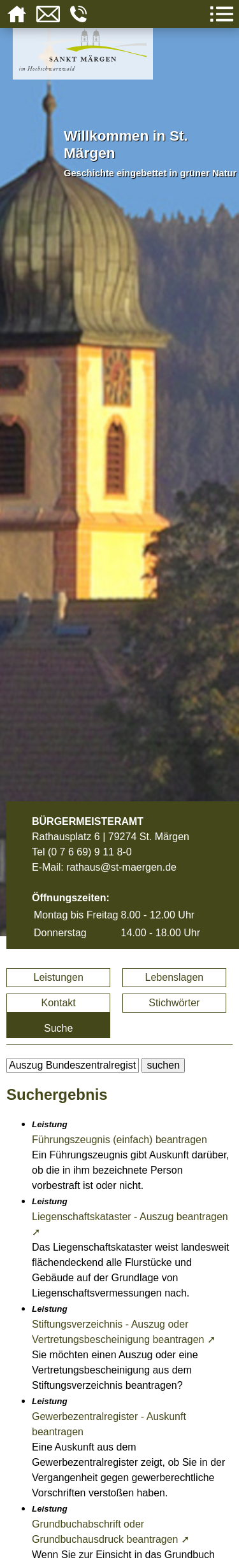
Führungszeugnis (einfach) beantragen (119, 1139)
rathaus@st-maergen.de (121, 867)
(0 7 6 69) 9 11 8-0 (90, 852)
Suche (58, 1028)
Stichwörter (173, 1002)
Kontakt (58, 1002)
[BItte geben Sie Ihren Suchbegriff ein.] (72, 1065)
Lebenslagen (174, 977)
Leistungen (58, 977)
